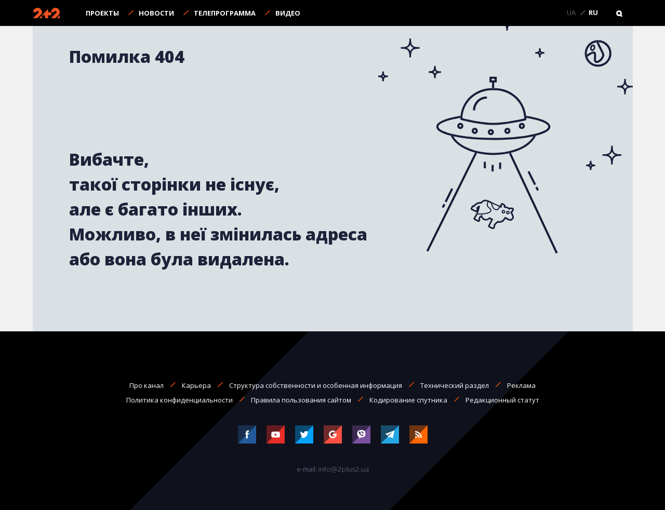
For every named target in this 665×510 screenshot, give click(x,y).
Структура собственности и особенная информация (315, 385)
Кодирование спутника (408, 400)
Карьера (196, 385)
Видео (287, 13)
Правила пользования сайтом (301, 400)
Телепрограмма (225, 13)
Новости (156, 13)
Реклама (521, 385)
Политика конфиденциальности (179, 400)
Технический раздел (454, 385)
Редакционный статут (502, 400)
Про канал (146, 385)
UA (571, 13)
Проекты (102, 13)
